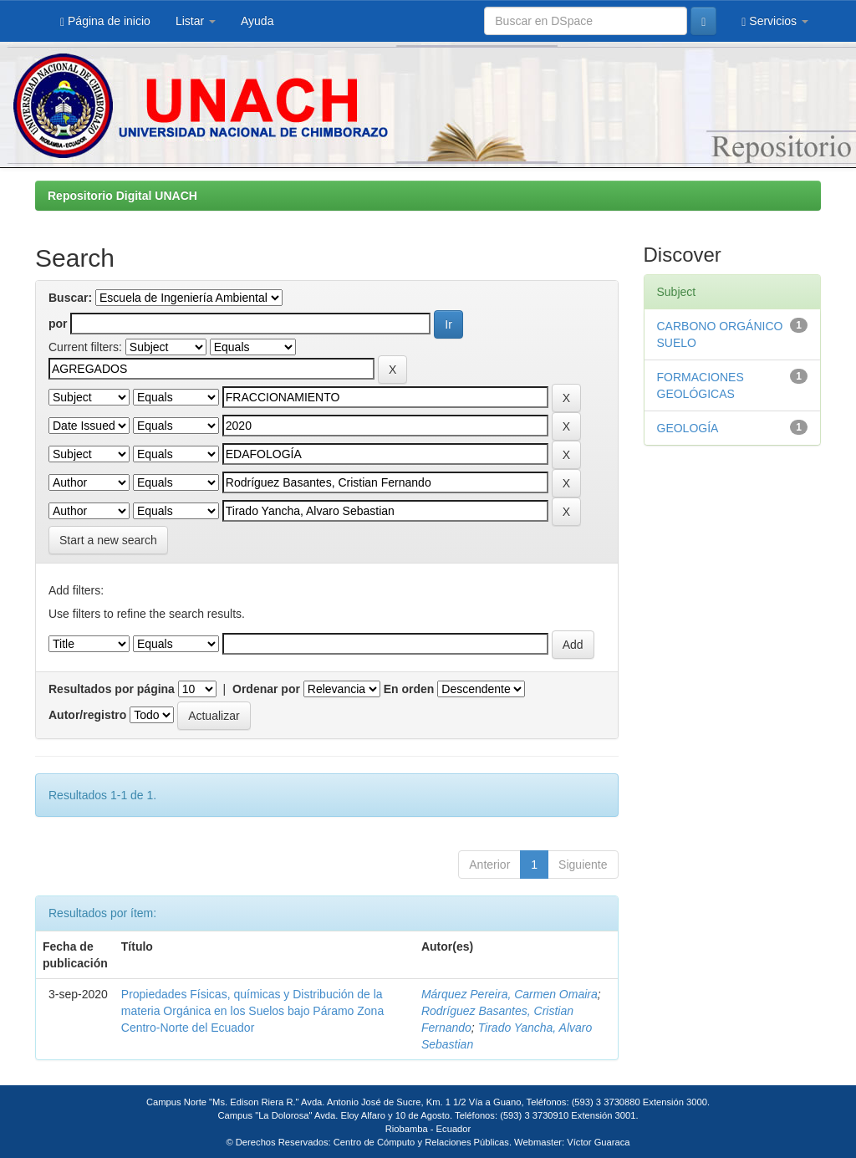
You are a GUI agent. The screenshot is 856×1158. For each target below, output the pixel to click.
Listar (196, 21)
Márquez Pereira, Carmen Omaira (509, 994)
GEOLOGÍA (688, 428)
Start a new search (108, 540)
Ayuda (257, 21)
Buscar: (70, 297)
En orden (409, 689)
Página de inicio (105, 21)
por (58, 323)
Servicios (774, 21)
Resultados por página (111, 689)
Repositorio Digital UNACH (122, 195)
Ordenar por (266, 689)
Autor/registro (87, 715)
